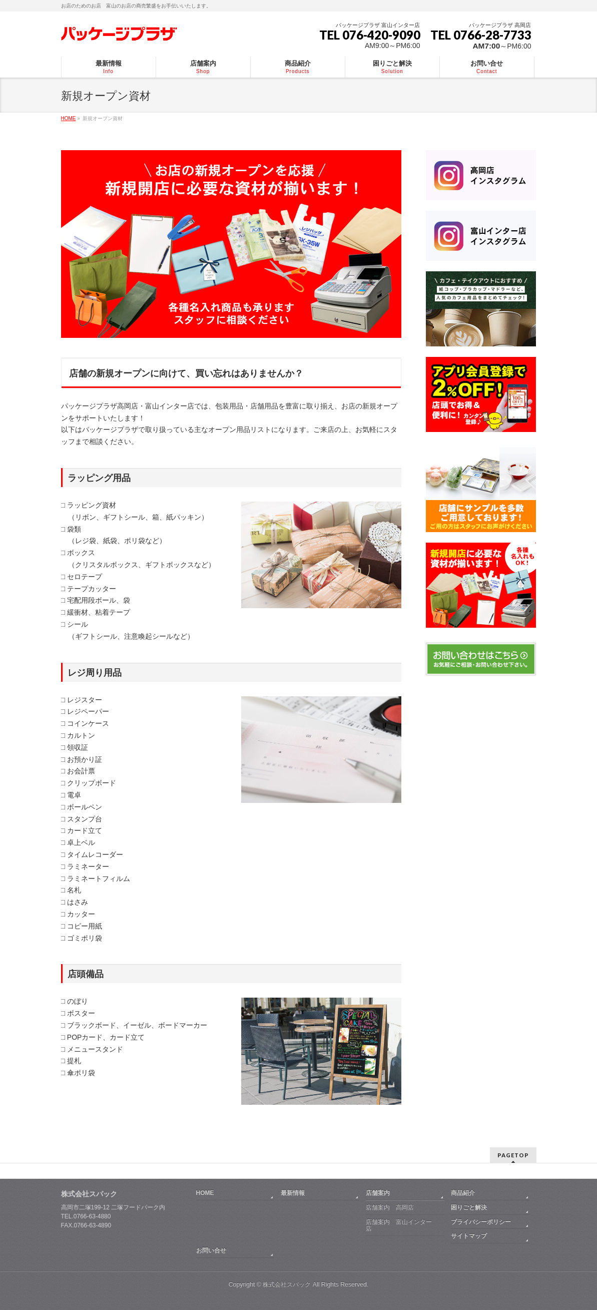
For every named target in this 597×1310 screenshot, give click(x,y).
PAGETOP (513, 1155)
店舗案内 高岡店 (390, 1207)
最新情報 (293, 1192)
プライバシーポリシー (481, 1221)
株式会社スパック (89, 1194)
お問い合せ (211, 1250)
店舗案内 (378, 1192)
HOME (205, 1192)
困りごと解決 (469, 1207)
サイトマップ (469, 1235)
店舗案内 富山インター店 (399, 1225)
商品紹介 (463, 1192)
